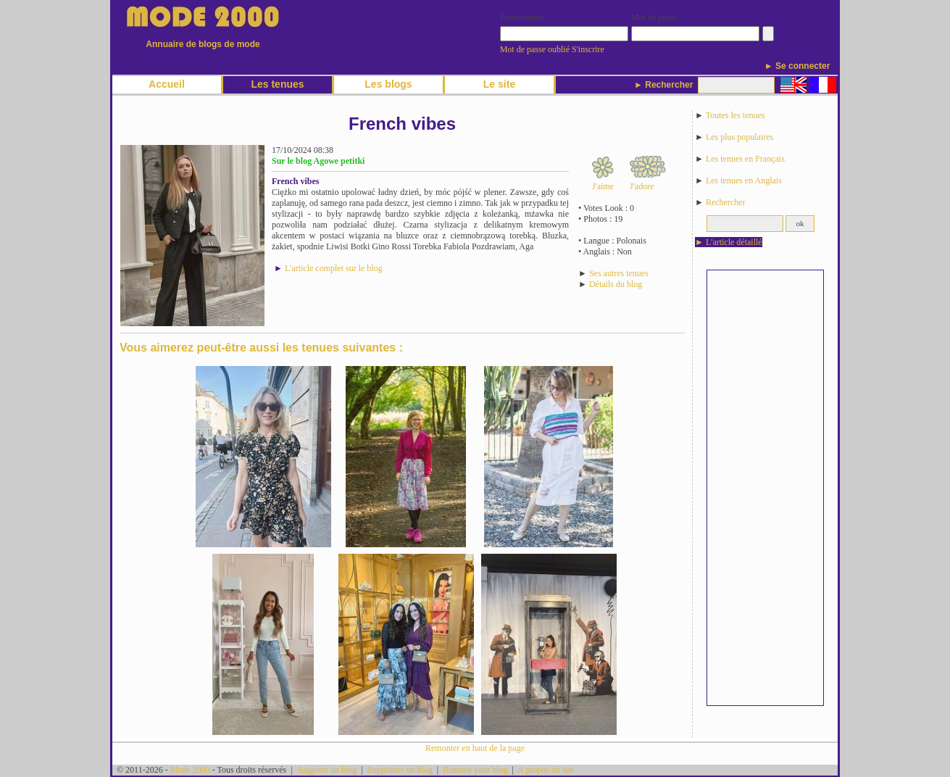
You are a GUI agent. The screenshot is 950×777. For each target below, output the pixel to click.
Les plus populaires (739, 137)
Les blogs (388, 84)
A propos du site (545, 770)
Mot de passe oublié (535, 49)
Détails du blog (615, 284)
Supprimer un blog (400, 770)
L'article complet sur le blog (334, 268)
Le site (499, 84)
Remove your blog (475, 770)
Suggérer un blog (327, 770)
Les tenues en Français (745, 159)
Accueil (167, 84)
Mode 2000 (190, 770)
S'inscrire (588, 49)
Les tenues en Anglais (744, 180)
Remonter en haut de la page (475, 748)
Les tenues (277, 84)
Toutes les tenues (735, 115)
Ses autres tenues (619, 273)
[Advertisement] (765, 487)
